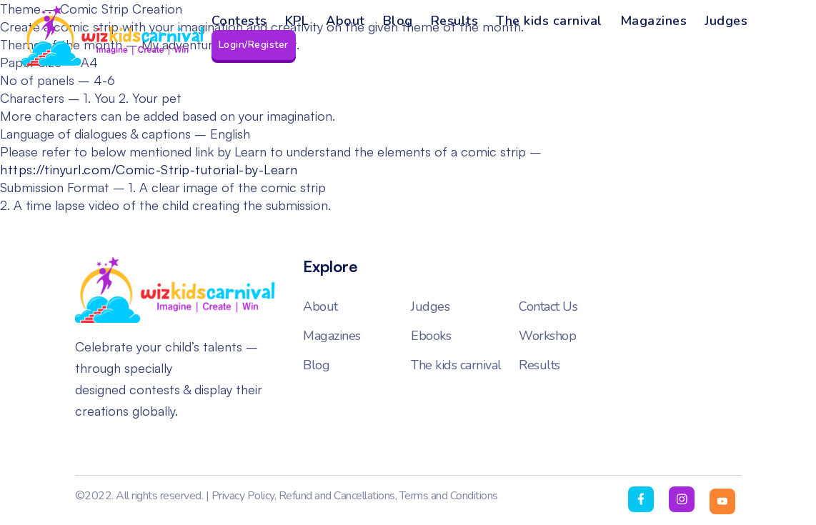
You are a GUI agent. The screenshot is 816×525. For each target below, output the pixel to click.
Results (455, 20)
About (345, 20)
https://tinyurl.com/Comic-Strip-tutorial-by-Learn (149, 169)
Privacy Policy (243, 496)
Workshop (547, 335)
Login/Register (254, 44)
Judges (726, 20)
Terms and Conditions (448, 496)
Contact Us (548, 306)
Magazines (653, 20)
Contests (239, 20)
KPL (297, 20)
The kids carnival (549, 20)
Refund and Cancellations (337, 496)
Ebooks (431, 335)
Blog (398, 20)
